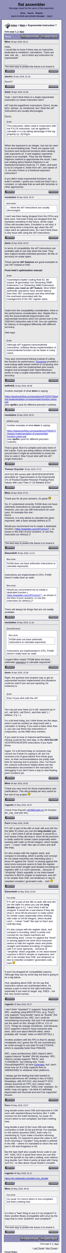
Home (22, 13)
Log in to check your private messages (28, 16)
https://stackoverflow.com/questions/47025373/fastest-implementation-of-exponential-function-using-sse (31, 399)
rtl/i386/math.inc (35, 810)
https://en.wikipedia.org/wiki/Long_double (26, 1178)
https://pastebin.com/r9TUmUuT (32, 529)
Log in (49, 16)
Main (22, 25)
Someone (41, 361)
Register (39, 13)
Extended (39, 1064)
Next (22, 32)
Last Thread (39, 1248)
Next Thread (51, 1248)
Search (30, 13)
